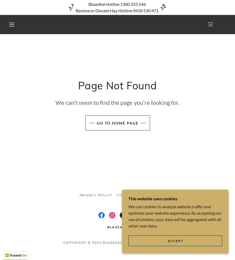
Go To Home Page (118, 123)
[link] (210, 24)
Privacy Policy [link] (96, 195)
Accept (175, 241)
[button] (11, 24)
